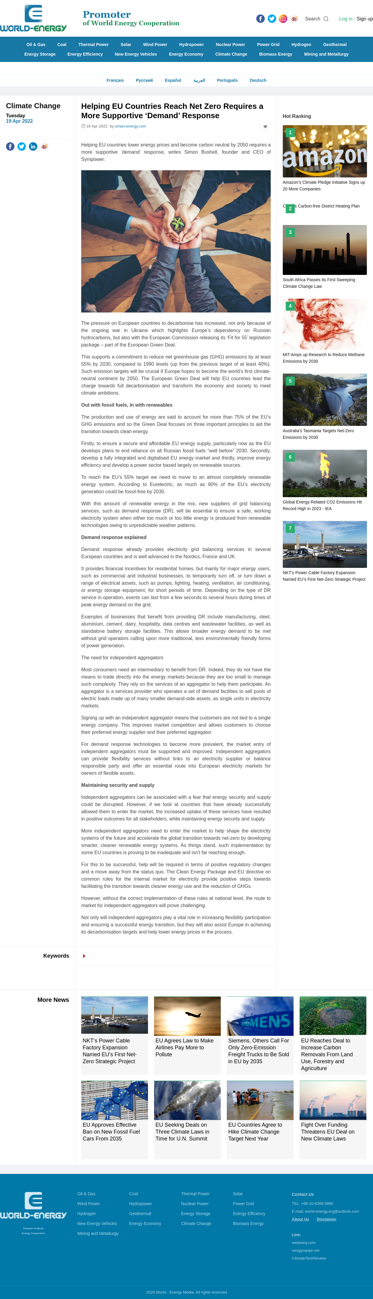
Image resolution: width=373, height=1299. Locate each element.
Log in (346, 18)
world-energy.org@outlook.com (332, 1211)
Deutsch (258, 80)
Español (173, 80)
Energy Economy (186, 54)
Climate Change (231, 54)
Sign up (365, 18)
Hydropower (191, 44)
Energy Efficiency (85, 54)
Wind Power (155, 44)
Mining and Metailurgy (326, 54)
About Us (300, 1219)
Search (312, 18)
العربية (199, 80)
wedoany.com (304, 1242)
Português (227, 80)
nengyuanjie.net (305, 1250)
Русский (144, 80)
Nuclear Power (230, 44)
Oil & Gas (35, 44)
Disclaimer (327, 1219)
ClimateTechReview (309, 1258)
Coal (61, 44)
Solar (126, 44)
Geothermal (335, 44)
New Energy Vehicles (136, 54)
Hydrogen (301, 44)
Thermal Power (94, 44)
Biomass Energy (275, 54)
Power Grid (268, 44)
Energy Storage (39, 54)
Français (115, 80)
